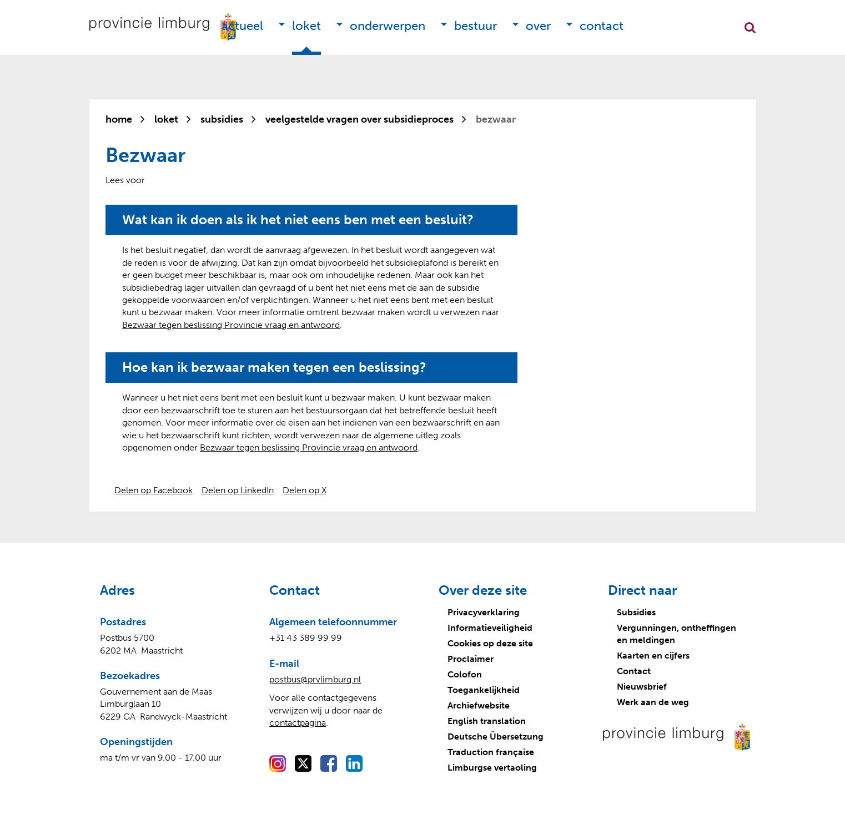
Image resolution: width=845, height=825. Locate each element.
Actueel (242, 25)
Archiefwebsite (478, 705)
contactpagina (297, 722)
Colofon (464, 674)
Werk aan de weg (653, 702)
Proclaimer (470, 659)
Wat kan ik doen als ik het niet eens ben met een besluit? (298, 219)
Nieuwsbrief (642, 686)
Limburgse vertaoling (492, 767)
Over (538, 25)
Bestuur (475, 25)
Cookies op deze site (490, 643)
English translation (486, 721)
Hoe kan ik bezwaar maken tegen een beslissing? (274, 367)
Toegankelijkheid (483, 690)
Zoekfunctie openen (750, 27)
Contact (601, 25)
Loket (306, 25)
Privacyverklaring (483, 612)
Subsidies (636, 612)
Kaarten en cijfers (653, 655)
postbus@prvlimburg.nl (315, 679)
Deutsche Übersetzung (495, 736)
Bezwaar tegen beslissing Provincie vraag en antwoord (231, 325)
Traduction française (490, 752)
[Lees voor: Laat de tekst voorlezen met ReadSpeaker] (125, 180)
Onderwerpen (387, 25)
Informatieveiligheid (489, 627)
